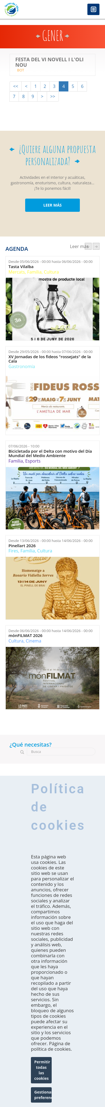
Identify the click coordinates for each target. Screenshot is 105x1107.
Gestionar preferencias (43, 1094)
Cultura (51, 272)
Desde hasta (50, 261)
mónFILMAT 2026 (25, 635)
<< (15, 86)
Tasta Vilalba (21, 266)
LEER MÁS (52, 205)
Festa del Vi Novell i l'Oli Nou (49, 62)
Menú (93, 10)
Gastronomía (21, 366)
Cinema (33, 641)
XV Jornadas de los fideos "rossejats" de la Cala (49, 358)
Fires (13, 551)
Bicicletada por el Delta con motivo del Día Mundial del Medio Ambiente (50, 453)
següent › (96, 246)
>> (52, 96)
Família (34, 272)
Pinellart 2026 (22, 545)
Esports (32, 461)
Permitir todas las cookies (42, 1070)
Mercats (16, 272)
